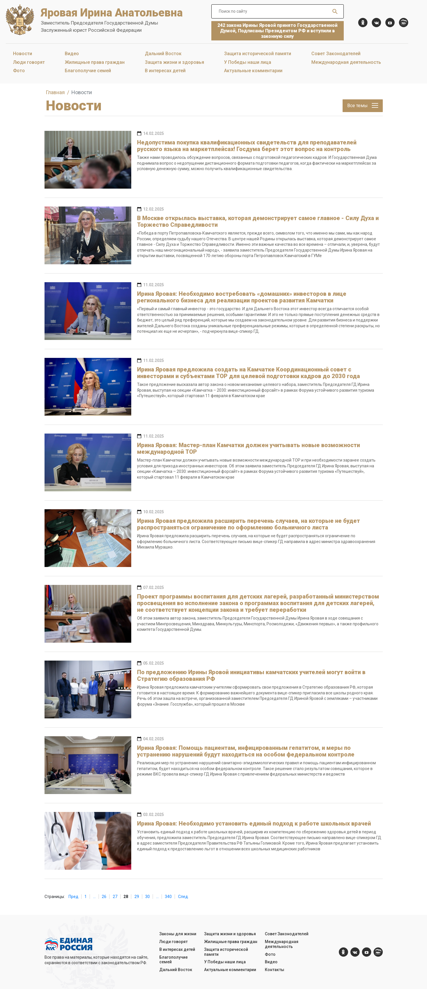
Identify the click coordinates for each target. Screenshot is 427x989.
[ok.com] (362, 22)
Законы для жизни (177, 934)
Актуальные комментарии (253, 70)
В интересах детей (165, 70)
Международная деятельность (346, 62)
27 (115, 896)
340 (168, 896)
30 (147, 896)
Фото (19, 70)
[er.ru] (403, 22)
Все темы (362, 105)
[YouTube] (390, 22)
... (94, 896)
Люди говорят (29, 62)
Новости (22, 53)
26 (104, 896)
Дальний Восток (163, 53)
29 (136, 896)
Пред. (74, 896)
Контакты (274, 969)
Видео (72, 53)
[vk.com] (376, 22)
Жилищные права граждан (95, 62)
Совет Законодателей (336, 53)
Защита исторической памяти (257, 53)
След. (183, 896)
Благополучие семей (88, 70)
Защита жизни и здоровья (174, 62)
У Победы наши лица (247, 62)
